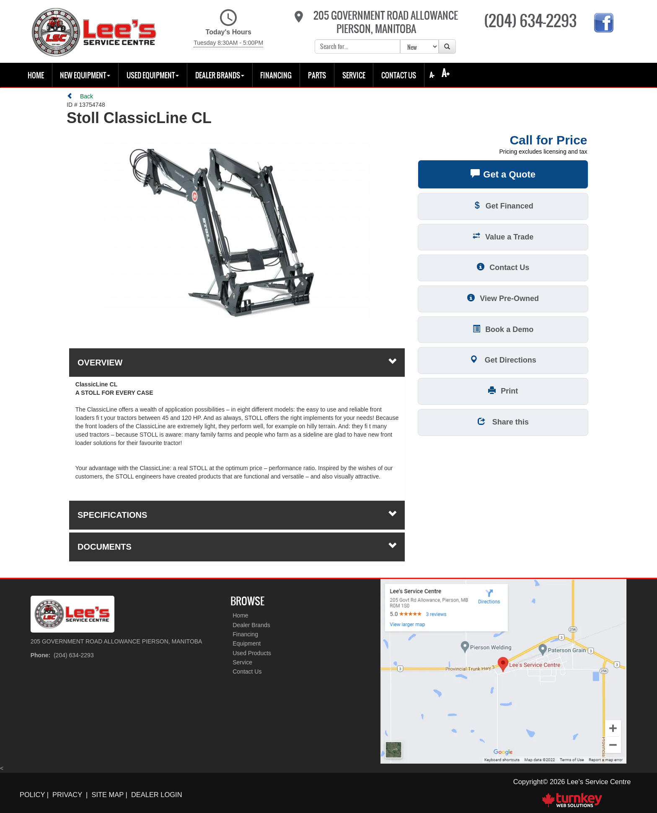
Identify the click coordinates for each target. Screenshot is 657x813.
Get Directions (503, 359)
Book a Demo (503, 329)
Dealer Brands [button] (219, 75)
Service (353, 75)
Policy (32, 794)
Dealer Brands (251, 625)
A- (431, 75)
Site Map (107, 794)
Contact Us (398, 75)
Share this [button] (503, 421)
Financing (276, 75)
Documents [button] (237, 546)
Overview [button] (237, 362)
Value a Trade (503, 236)
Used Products (252, 653)
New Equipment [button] (85, 75)
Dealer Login (156, 794)
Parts (317, 75)
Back (80, 96)
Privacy (67, 794)
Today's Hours (228, 28)
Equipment (247, 643)
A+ (446, 73)
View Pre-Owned (503, 298)
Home (36, 75)
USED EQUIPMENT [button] (153, 75)
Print (503, 390)
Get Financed (503, 205)
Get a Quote (503, 174)
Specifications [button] (237, 514)
